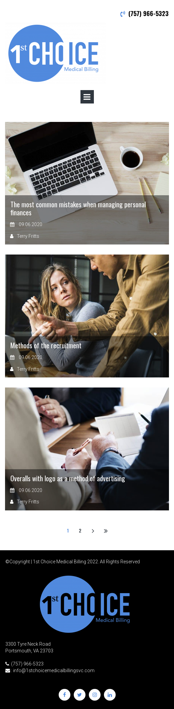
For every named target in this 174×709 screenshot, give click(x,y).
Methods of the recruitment (45, 345)
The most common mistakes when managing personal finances (78, 208)
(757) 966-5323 (148, 13)
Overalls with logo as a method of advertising (67, 478)
